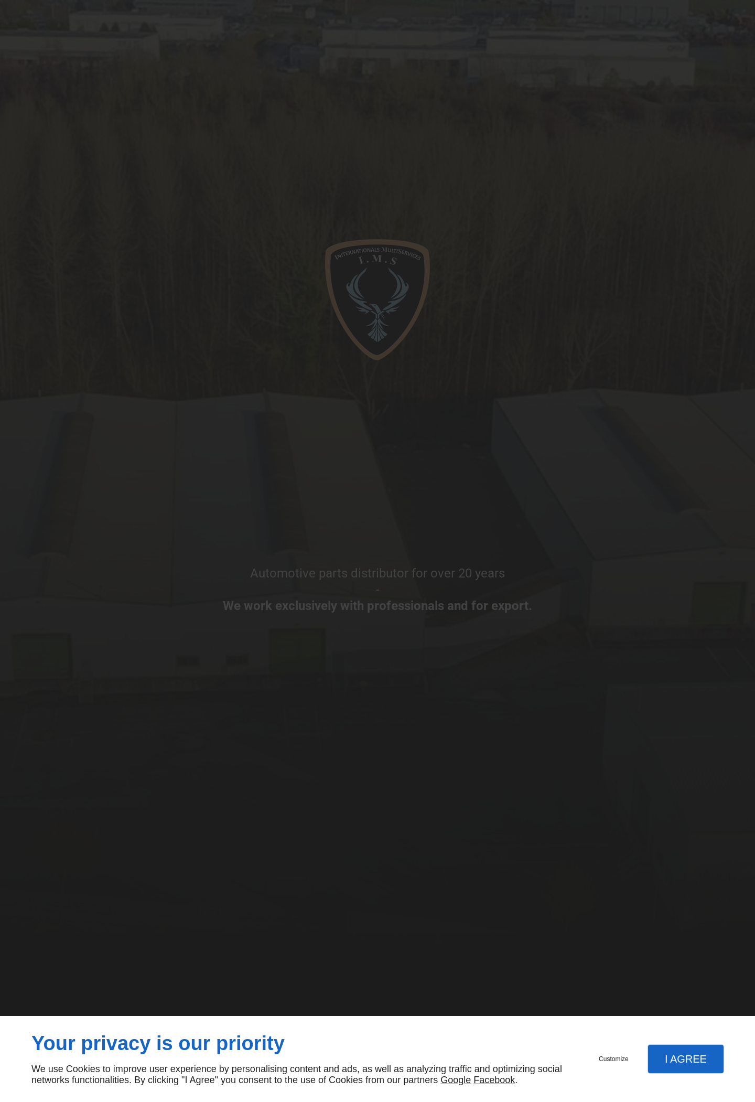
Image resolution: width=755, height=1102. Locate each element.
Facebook (494, 1080)
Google (455, 1080)
